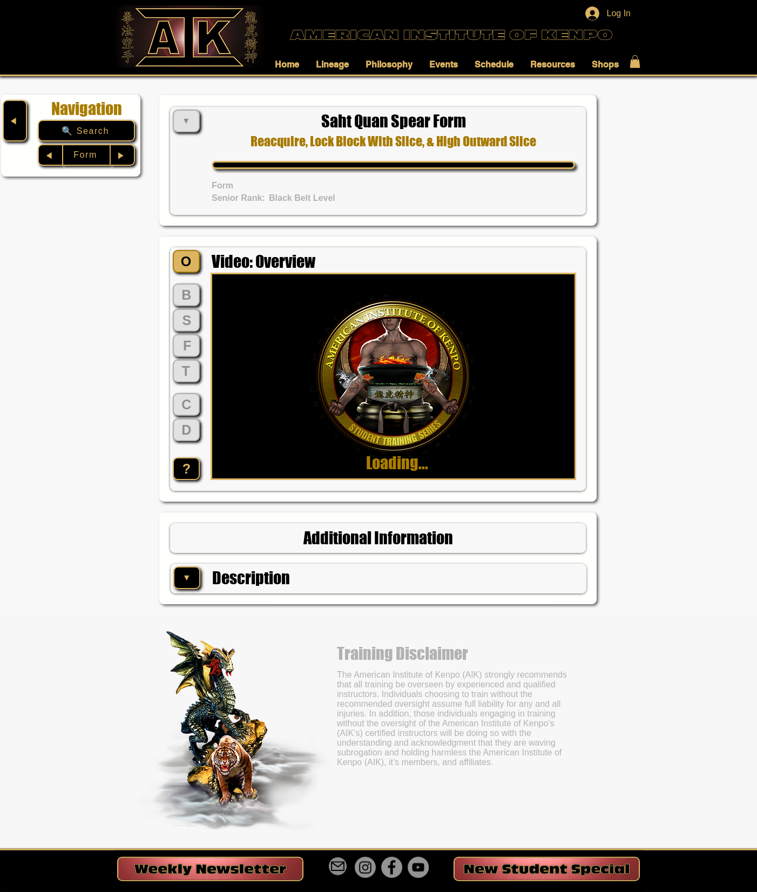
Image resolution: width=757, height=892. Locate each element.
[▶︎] (123, 155)
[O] (186, 261)
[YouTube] (418, 867)
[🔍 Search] (86, 130)
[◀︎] (15, 120)
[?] (186, 468)
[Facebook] (391, 867)
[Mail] (337, 866)
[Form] (86, 155)
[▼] (186, 577)
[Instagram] (365, 867)
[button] (289, 64)
